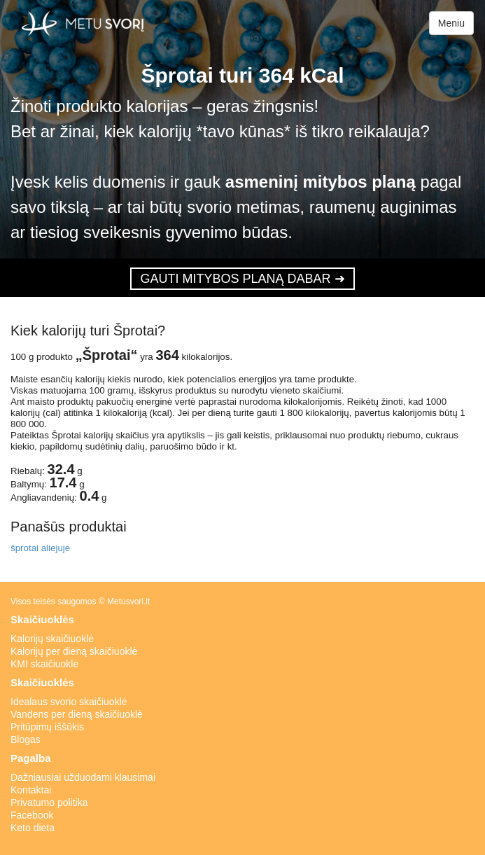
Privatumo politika (49, 802)
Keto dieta (32, 827)
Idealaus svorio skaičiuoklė (68, 701)
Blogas (25, 739)
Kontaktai (30, 789)
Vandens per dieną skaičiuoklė (76, 714)
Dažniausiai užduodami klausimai (82, 777)
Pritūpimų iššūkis (47, 726)
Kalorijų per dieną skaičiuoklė (73, 651)
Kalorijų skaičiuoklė (52, 638)
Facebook (31, 815)
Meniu (451, 23)
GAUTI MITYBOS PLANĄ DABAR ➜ (242, 279)
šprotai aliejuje (40, 548)
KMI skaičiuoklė (44, 663)
